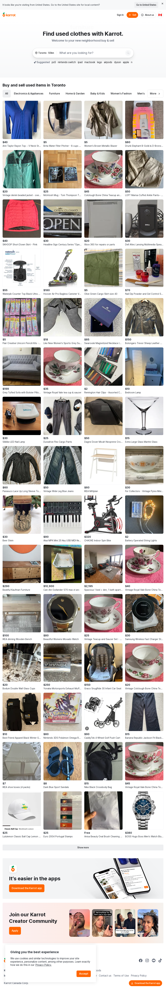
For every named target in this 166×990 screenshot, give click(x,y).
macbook (89, 62)
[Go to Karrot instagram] (147, 960)
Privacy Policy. (43, 964)
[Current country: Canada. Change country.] (160, 15)
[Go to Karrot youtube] (154, 960)
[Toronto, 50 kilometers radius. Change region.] (44, 53)
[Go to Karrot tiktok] (160, 960)
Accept (83, 973)
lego (99, 62)
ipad (80, 62)
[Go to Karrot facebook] (141, 960)
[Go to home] (9, 14)
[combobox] (91, 53)
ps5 (54, 62)
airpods (108, 62)
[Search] (128, 53)
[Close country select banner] (162, 3)
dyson (117, 62)
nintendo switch (67, 62)
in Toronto (56, 85)
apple (126, 62)
